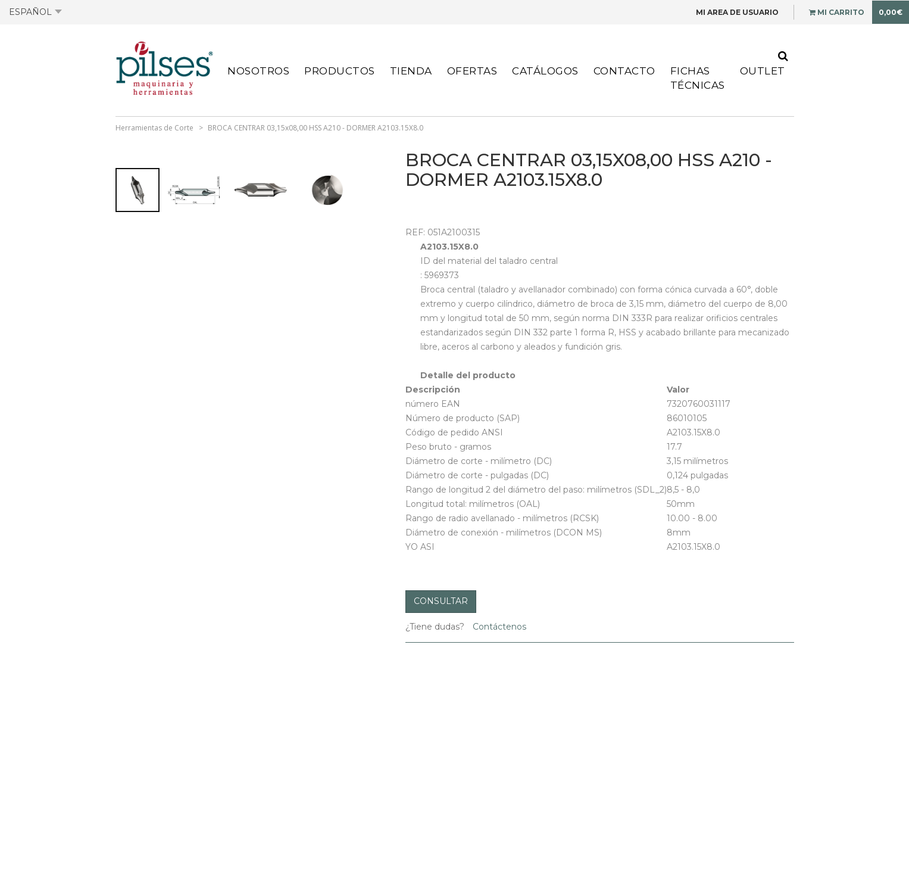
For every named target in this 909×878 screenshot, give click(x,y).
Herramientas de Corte (154, 128)
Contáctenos (498, 626)
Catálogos (545, 71)
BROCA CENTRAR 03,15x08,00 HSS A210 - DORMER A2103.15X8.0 (315, 128)
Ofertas (472, 71)
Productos (339, 71)
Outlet (762, 71)
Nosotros (258, 71)
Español (35, 12)
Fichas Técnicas (697, 78)
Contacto (624, 71)
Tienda (411, 71)
